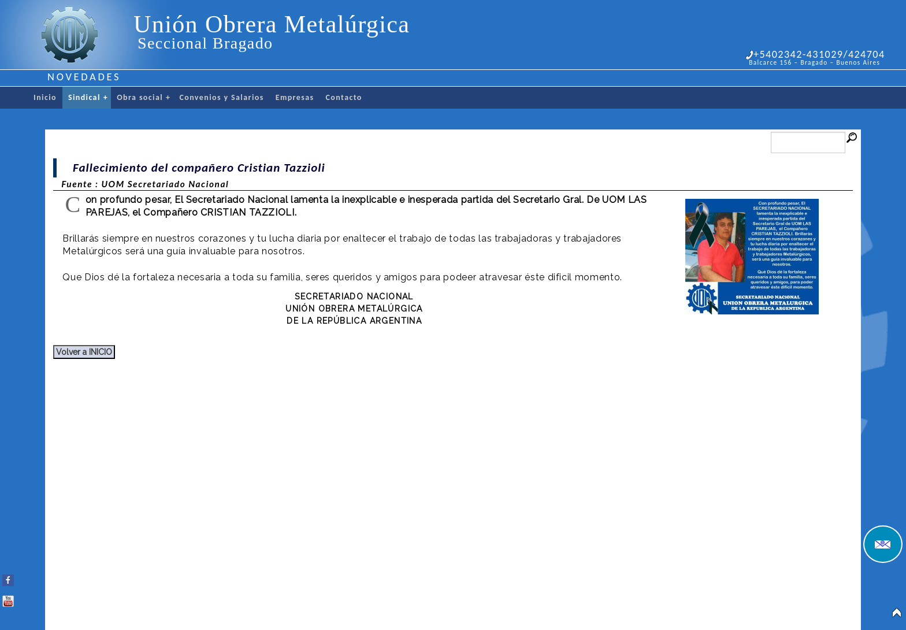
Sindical (88, 97)
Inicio (45, 97)
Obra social (143, 97)
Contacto (344, 97)
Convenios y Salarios (221, 97)
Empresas (295, 97)
